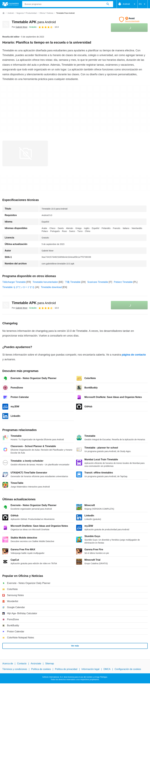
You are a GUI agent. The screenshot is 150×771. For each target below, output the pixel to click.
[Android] (11, 13)
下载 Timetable (72, 282)
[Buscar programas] (108, 4)
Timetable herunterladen (45, 282)
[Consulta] (67, 4)
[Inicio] (3, 13)
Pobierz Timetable (123, 282)
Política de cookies (41, 669)
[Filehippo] (10, 4)
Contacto (21, 663)
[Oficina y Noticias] (46, 13)
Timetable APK (34, 22)
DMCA (107, 669)
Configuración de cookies (128, 669)
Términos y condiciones (14, 669)
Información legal (90, 669)
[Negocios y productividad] (26, 13)
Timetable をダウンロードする (18, 287)
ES (142, 4)
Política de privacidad (66, 669)
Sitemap (49, 663)
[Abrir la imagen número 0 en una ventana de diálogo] (25, 153)
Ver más (75, 646)
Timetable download (51, 287)
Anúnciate (36, 663)
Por (20, 27)
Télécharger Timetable (14, 282)
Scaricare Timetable (97, 282)
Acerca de (7, 663)
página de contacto (134, 354)
